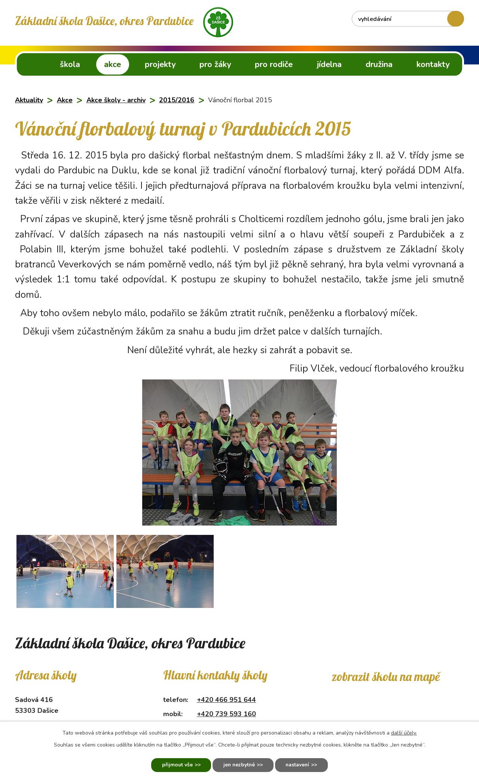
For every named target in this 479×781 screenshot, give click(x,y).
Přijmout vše (176, 765)
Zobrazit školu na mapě (386, 676)
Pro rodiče (274, 64)
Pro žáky (215, 64)
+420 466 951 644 (226, 699)
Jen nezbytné (238, 765)
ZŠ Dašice (31, 64)
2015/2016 (176, 100)
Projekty (160, 64)
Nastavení (298, 765)
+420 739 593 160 (226, 713)
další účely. (404, 732)
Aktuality (29, 100)
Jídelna (329, 64)
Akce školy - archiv (116, 100)
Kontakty (433, 64)
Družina (379, 64)
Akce (112, 64)
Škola (70, 64)
